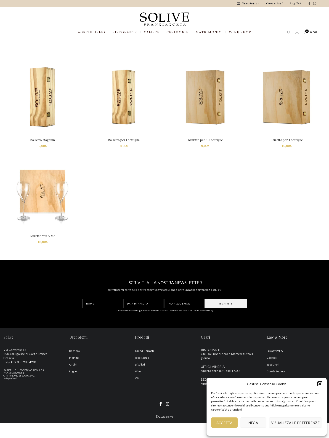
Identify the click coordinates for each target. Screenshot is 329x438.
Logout (73, 386)
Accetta (224, 423)
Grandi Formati (144, 366)
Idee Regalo (142, 372)
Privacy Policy (206, 325)
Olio (137, 393)
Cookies (272, 372)
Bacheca (74, 366)
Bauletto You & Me (42, 251)
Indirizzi (74, 372)
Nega (253, 423)
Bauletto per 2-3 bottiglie (205, 155)
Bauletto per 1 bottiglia (123, 155)
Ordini (73, 379)
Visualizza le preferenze (295, 423)
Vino (138, 386)
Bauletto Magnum (42, 155)
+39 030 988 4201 (24, 377)
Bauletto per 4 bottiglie (287, 155)
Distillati (140, 379)
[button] (320, 384)
